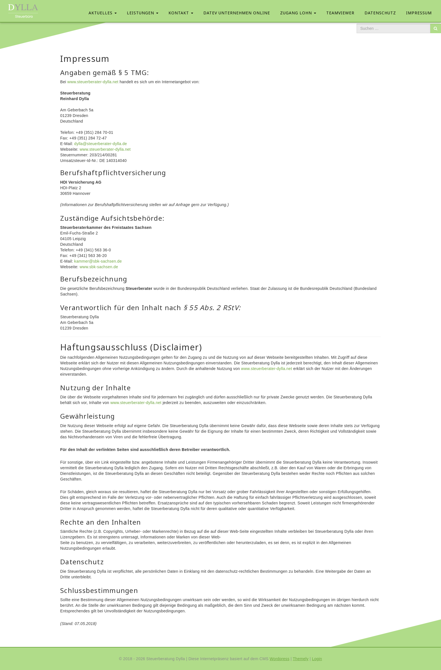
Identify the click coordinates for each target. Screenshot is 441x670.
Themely (301, 659)
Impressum (419, 12)
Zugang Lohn (298, 12)
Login (317, 659)
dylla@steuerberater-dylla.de (100, 143)
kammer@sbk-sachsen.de (98, 261)
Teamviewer (340, 12)
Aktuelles (103, 12)
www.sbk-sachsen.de (99, 267)
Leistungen (142, 12)
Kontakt (180, 12)
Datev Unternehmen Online (236, 12)
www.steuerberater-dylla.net (92, 82)
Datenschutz (380, 12)
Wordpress (279, 659)
